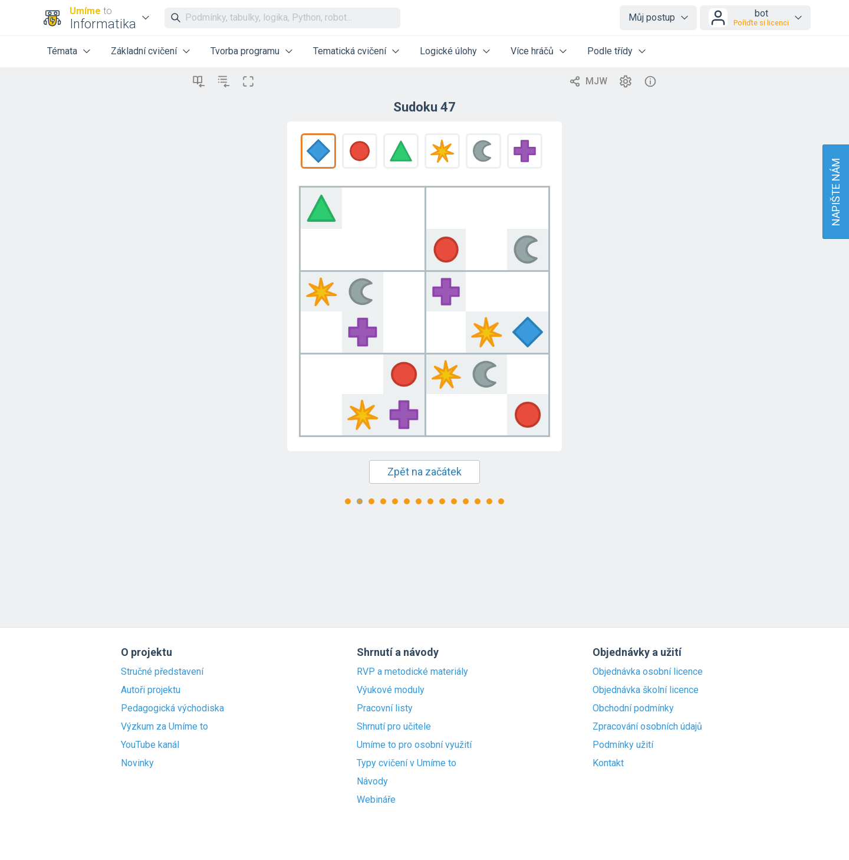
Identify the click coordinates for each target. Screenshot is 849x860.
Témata (62, 51)
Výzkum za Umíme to (164, 726)
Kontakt (608, 763)
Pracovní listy (385, 708)
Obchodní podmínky (633, 708)
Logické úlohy (448, 51)
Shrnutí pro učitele (394, 726)
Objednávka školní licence (646, 690)
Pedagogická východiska (172, 708)
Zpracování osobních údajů (647, 726)
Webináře (376, 800)
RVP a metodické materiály (412, 672)
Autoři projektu (150, 690)
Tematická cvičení (349, 51)
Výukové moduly (390, 690)
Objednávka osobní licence (648, 672)
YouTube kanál (150, 745)
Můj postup (651, 17)
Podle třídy (610, 51)
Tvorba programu (244, 51)
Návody (372, 781)
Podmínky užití (623, 745)
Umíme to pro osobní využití (414, 745)
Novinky (137, 763)
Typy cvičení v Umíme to (406, 763)
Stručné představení (162, 672)
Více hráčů (532, 51)
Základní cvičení (144, 51)
